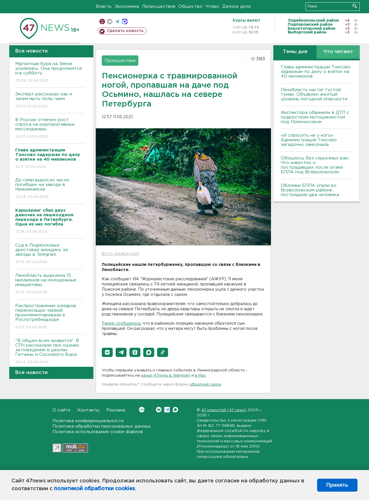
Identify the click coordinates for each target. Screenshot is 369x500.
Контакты (88, 410)
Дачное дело (236, 6)
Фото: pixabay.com (120, 253)
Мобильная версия (102, 21)
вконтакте (109, 21)
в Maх (200, 375)
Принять (337, 485)
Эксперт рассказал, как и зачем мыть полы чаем (49, 100)
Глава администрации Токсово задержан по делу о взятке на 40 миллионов (316, 71)
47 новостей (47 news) (223, 410)
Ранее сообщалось (121, 323)
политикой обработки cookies (94, 488)
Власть (104, 6)
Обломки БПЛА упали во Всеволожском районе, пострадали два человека (310, 190)
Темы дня (295, 52)
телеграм (117, 21)
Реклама (115, 410)
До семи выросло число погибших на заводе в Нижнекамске (49, 188)
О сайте (61, 410)
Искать (355, 6)
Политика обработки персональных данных (101, 426)
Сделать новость (125, 31)
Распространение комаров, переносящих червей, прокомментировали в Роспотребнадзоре (49, 317)
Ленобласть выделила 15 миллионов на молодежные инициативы (49, 284)
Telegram (167, 409)
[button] (107, 352)
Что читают (338, 52)
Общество (190, 6)
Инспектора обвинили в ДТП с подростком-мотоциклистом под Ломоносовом (315, 117)
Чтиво (212, 6)
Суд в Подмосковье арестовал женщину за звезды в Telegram (49, 253)
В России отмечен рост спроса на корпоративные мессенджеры (49, 128)
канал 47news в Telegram (165, 375)
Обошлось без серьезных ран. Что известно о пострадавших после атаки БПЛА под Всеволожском (315, 165)
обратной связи (205, 384)
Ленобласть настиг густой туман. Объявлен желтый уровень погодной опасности (314, 94)
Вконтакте (141, 409)
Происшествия (158, 6)
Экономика (127, 6)
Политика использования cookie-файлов (97, 432)
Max (175, 409)
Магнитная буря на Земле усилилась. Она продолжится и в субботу (49, 72)
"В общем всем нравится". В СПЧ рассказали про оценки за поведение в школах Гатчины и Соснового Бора (49, 351)
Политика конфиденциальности (88, 421)
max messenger (124, 21)
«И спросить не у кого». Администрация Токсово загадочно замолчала (309, 140)
